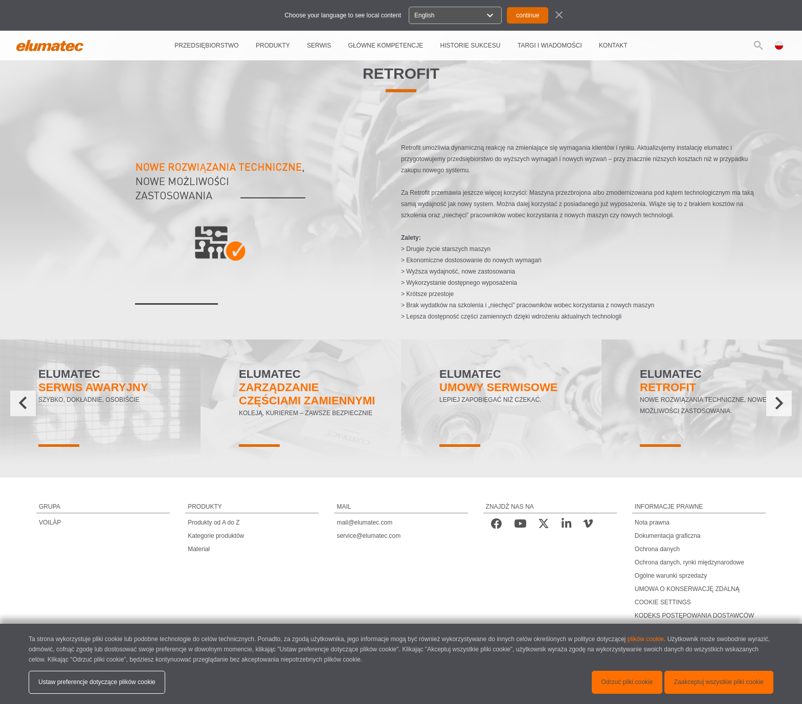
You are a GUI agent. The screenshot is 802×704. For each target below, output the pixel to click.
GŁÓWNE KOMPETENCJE (386, 45)
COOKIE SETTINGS (663, 602)
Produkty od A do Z (213, 522)
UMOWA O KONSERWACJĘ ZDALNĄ (687, 589)
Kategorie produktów (216, 535)
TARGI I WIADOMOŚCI (550, 45)
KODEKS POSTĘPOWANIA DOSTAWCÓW (694, 615)
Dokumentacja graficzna (668, 535)
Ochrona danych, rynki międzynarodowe (689, 562)
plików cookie (646, 639)
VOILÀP (50, 522)
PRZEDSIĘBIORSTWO (206, 45)
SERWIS (319, 45)
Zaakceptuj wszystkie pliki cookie (719, 682)
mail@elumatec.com (364, 522)
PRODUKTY (273, 45)
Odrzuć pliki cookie (627, 682)
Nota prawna (652, 522)
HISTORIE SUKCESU (470, 45)
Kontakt (613, 45)
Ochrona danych (657, 549)
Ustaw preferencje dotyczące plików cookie (96, 682)
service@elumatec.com (368, 535)
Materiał (199, 549)
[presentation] (23, 403)
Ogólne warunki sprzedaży (671, 575)
